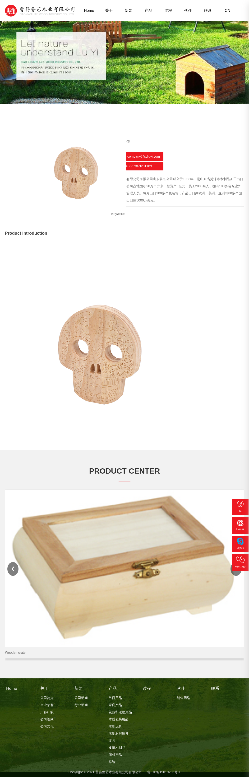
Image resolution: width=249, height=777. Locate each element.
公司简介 (47, 697)
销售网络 (183, 697)
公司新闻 (81, 697)
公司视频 (47, 718)
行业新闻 (81, 704)
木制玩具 (115, 725)
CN (227, 11)
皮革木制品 (117, 746)
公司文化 (47, 725)
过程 (168, 11)
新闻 (128, 11)
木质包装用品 (119, 718)
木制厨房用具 (119, 732)
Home (89, 11)
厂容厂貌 (47, 711)
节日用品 (115, 697)
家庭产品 (115, 704)
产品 (148, 11)
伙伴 (188, 11)
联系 (208, 11)
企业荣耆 (47, 704)
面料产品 (115, 753)
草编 (112, 761)
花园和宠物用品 (120, 711)
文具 (112, 739)
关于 (109, 11)
